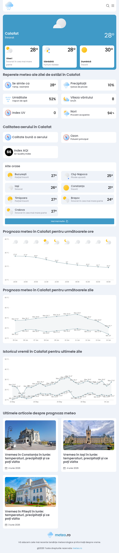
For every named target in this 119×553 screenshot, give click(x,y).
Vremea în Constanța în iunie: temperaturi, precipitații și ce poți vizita (28, 458)
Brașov (75, 197)
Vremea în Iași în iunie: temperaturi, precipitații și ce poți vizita (85, 458)
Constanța (77, 186)
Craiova (20, 209)
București (20, 174)
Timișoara (21, 197)
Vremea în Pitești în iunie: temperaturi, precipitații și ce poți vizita (27, 515)
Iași (17, 186)
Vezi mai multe (59, 221)
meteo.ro (77, 548)
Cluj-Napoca (79, 174)
